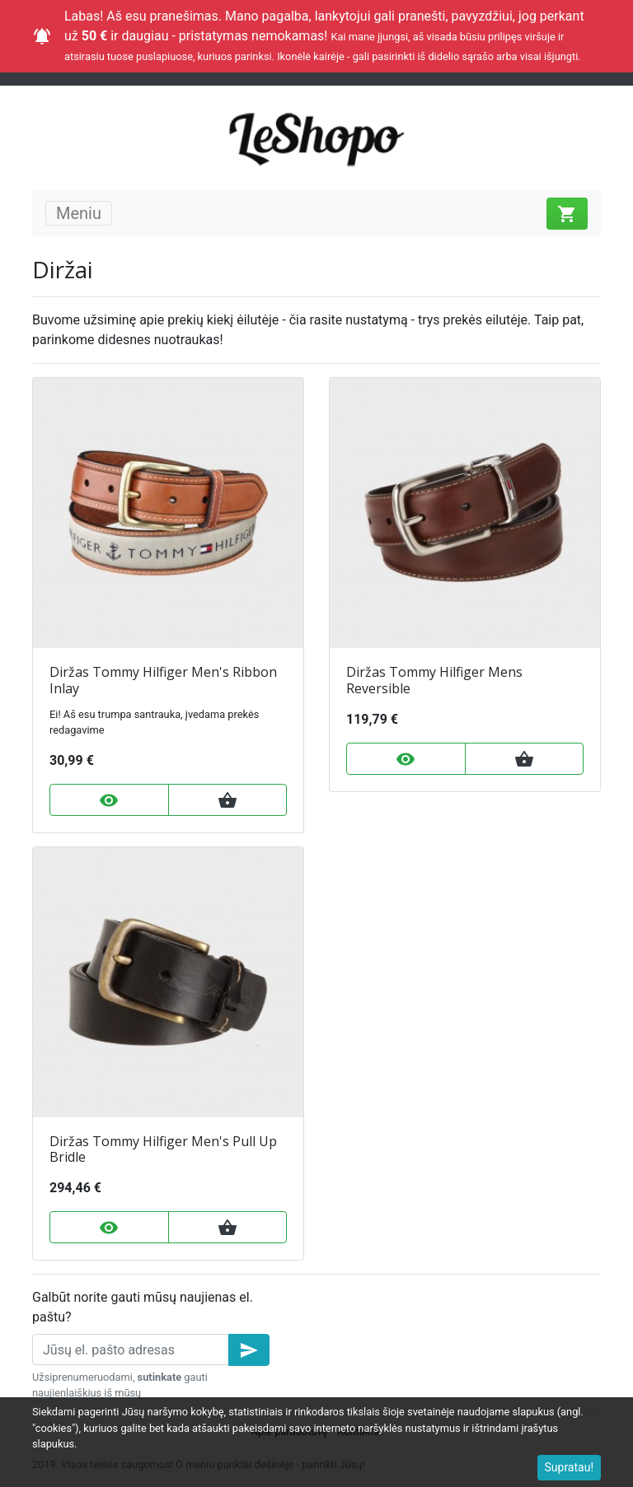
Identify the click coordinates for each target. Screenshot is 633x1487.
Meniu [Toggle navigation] (78, 213)
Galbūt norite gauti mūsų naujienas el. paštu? (142, 1307)
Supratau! (569, 1467)
